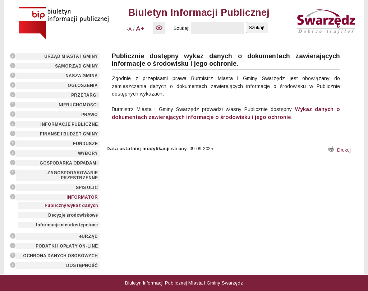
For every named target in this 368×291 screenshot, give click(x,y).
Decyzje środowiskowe (73, 215)
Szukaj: (181, 28)
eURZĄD (88, 236)
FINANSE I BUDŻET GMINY (69, 134)
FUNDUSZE (85, 143)
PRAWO (89, 114)
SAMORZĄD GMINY (76, 66)
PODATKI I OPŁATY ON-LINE (67, 246)
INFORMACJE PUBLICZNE (69, 124)
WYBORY (88, 153)
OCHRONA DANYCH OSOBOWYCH (60, 255)
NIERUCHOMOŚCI (78, 104)
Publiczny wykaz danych (71, 205)
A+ (140, 28)
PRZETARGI (84, 95)
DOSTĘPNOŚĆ (82, 265)
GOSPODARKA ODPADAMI (69, 163)
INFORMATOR (82, 197)
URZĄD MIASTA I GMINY (71, 56)
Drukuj (339, 150)
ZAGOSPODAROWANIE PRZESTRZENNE (72, 175)
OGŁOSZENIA (83, 85)
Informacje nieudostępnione (67, 224)
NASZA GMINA (81, 75)
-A (129, 29)
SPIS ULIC (87, 187)
